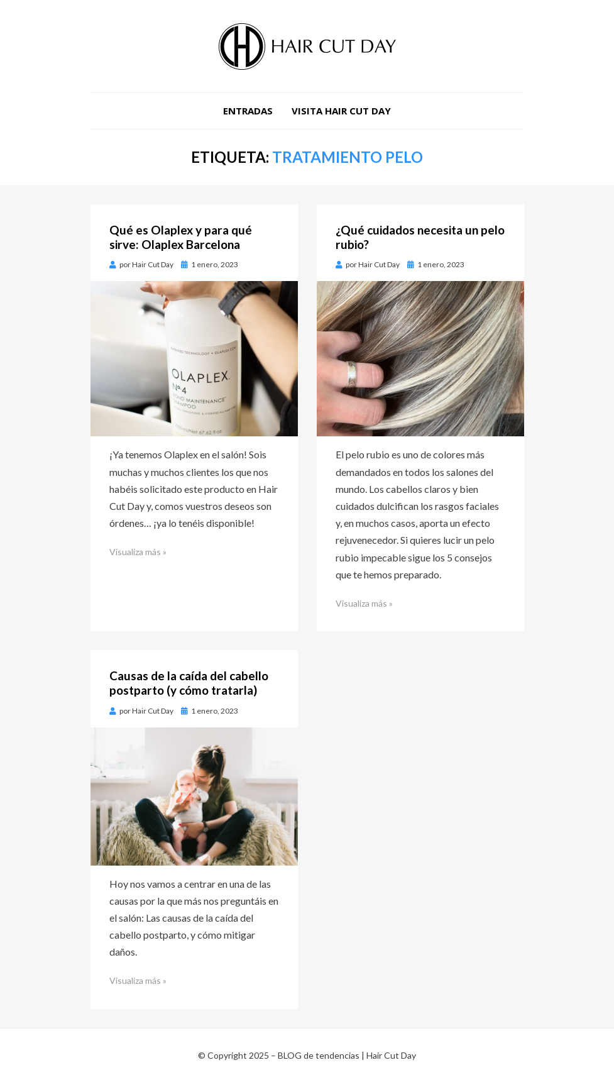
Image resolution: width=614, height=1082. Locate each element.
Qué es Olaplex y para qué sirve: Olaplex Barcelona (180, 237)
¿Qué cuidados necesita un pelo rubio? (420, 237)
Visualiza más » (138, 551)
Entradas (248, 110)
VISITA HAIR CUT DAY (341, 110)
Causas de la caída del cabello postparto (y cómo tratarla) (188, 682)
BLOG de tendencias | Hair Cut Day (347, 1055)
